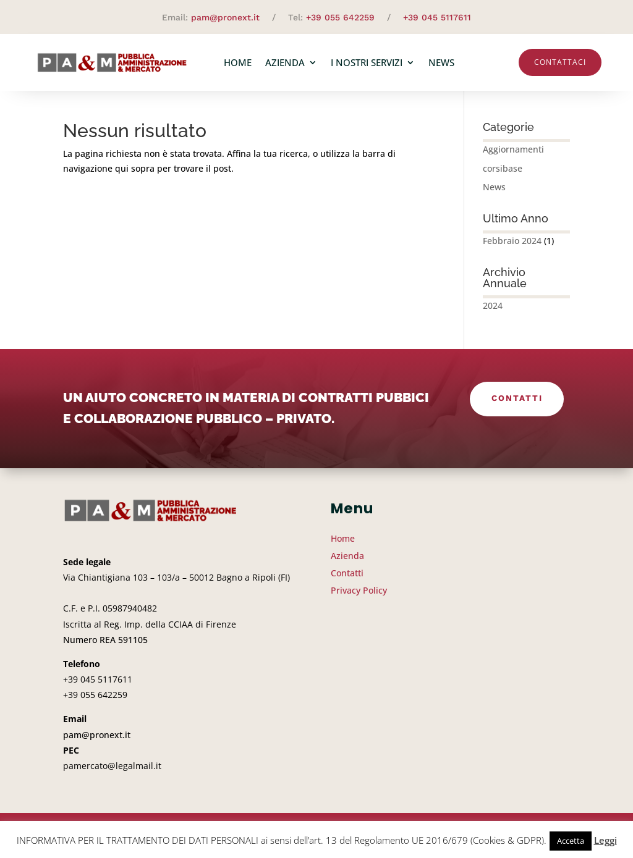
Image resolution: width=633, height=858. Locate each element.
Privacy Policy (359, 595)
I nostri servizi (366, 62)
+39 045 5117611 (437, 17)
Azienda (285, 62)
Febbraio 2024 (512, 245)
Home (238, 62)
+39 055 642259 (340, 17)
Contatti (517, 405)
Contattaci (560, 62)
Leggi (605, 840)
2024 (493, 310)
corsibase (502, 173)
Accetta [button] (570, 840)
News (441, 62)
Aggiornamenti (513, 154)
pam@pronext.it (225, 17)
